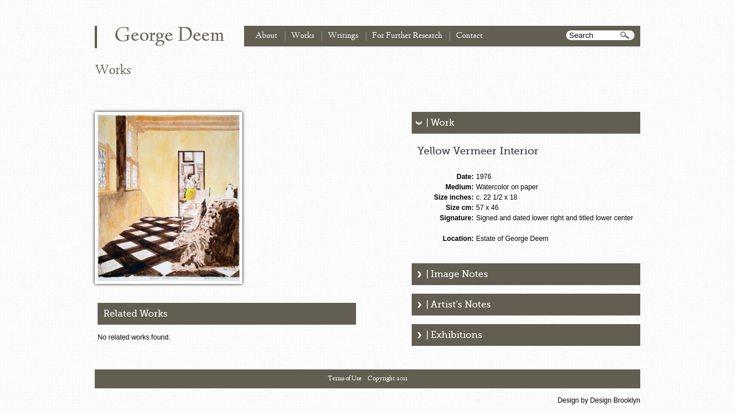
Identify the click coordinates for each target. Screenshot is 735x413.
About (266, 36)
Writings (343, 36)
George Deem (169, 36)
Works (302, 36)
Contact (469, 36)
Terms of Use (345, 378)
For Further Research (407, 36)
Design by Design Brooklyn (599, 400)
